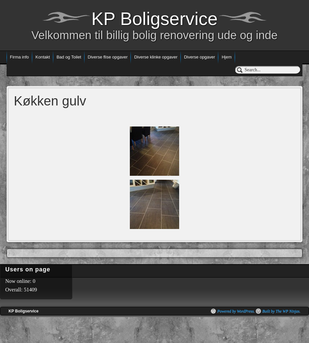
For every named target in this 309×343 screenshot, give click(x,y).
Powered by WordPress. (236, 311)
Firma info (19, 57)
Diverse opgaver (199, 57)
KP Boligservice (154, 19)
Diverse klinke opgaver (156, 57)
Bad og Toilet (69, 57)
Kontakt (43, 57)
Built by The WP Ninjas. (281, 311)
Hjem (226, 57)
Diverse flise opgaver (108, 57)
